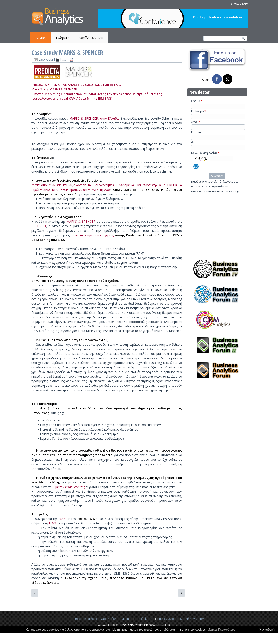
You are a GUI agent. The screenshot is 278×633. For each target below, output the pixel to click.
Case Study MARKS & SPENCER (67, 52)
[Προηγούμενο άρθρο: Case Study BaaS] (34, 593)
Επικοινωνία (165, 619)
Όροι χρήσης (109, 619)
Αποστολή (217, 175)
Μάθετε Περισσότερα (221, 629)
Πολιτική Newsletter (190, 619)
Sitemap (126, 619)
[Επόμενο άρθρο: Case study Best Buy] (181, 593)
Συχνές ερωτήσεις (86, 619)
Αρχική (41, 37)
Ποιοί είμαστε (145, 619)
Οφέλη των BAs (91, 37)
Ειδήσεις (62, 37)
